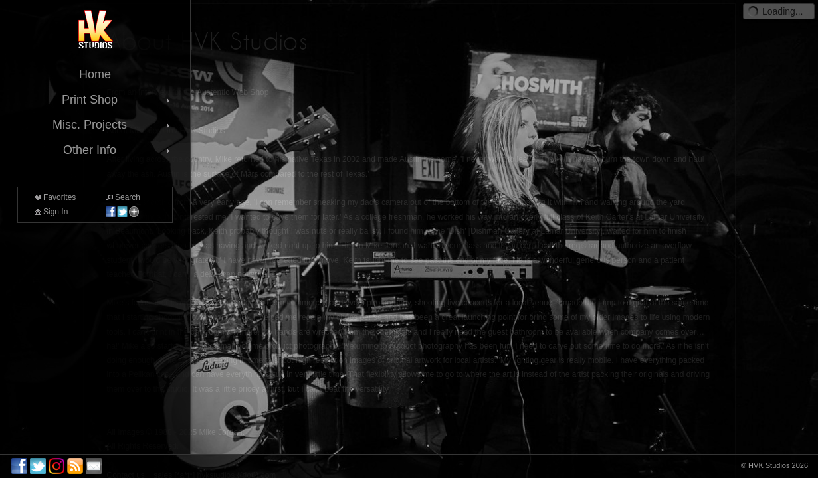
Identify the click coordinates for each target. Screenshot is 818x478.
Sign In (50, 211)
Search (122, 197)
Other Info (118, 150)
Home (95, 74)
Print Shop (117, 99)
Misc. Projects (112, 124)
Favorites (54, 197)
